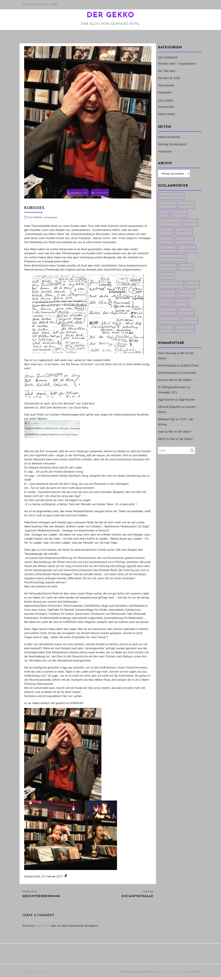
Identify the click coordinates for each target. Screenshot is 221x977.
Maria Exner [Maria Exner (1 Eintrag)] (165, 302)
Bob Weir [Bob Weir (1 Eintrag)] (163, 213)
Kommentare (166, 107)
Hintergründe (50, 217)
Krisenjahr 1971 (168, 392)
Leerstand (189, 372)
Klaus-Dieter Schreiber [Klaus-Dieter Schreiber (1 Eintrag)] (170, 284)
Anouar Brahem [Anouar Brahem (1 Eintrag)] (167, 204)
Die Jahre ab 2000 (169, 78)
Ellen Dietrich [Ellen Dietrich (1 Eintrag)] (166, 231)
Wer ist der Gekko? (180, 380)
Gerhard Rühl (100, 192)
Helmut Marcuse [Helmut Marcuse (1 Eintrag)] (184, 240)
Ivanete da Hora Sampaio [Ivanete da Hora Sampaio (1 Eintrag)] (172, 258)
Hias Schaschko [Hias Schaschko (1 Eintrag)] (167, 249)
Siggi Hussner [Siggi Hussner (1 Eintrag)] (166, 329)
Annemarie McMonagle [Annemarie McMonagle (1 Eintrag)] (171, 195)
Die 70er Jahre (167, 71)
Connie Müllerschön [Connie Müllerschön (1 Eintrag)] (169, 222)
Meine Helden (166, 114)
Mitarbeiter (165, 92)
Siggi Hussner (166, 399)
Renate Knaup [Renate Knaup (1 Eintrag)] (186, 311)
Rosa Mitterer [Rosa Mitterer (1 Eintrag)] (190, 320)
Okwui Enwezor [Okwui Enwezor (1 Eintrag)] (167, 311)
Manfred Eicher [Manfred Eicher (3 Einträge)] (186, 293)
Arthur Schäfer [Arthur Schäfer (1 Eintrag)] (186, 204)
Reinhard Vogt (166, 419)
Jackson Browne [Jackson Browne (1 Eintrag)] (167, 267)
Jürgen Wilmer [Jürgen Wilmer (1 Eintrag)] (166, 275)
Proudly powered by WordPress (139, 971)
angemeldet (42, 925)
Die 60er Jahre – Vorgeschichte (177, 63)
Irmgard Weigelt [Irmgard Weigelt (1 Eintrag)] (187, 249)
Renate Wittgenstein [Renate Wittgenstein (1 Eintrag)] (169, 320)
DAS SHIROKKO (35, 217)
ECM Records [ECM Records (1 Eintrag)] (190, 222)
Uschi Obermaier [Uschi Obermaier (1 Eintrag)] (185, 329)
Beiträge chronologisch (172, 144)
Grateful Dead (190, 365)
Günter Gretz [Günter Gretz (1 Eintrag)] (165, 240)
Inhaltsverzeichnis (169, 137)
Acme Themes (193, 971)
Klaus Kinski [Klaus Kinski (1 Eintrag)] (192, 284)
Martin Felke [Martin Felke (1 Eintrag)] (181, 302)
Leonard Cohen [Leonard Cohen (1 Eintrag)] (167, 293)
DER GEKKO (110, 15)
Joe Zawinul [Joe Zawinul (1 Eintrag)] (186, 267)
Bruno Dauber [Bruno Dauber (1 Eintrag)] (179, 213)
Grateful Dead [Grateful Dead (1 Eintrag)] (184, 231)
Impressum (165, 151)
